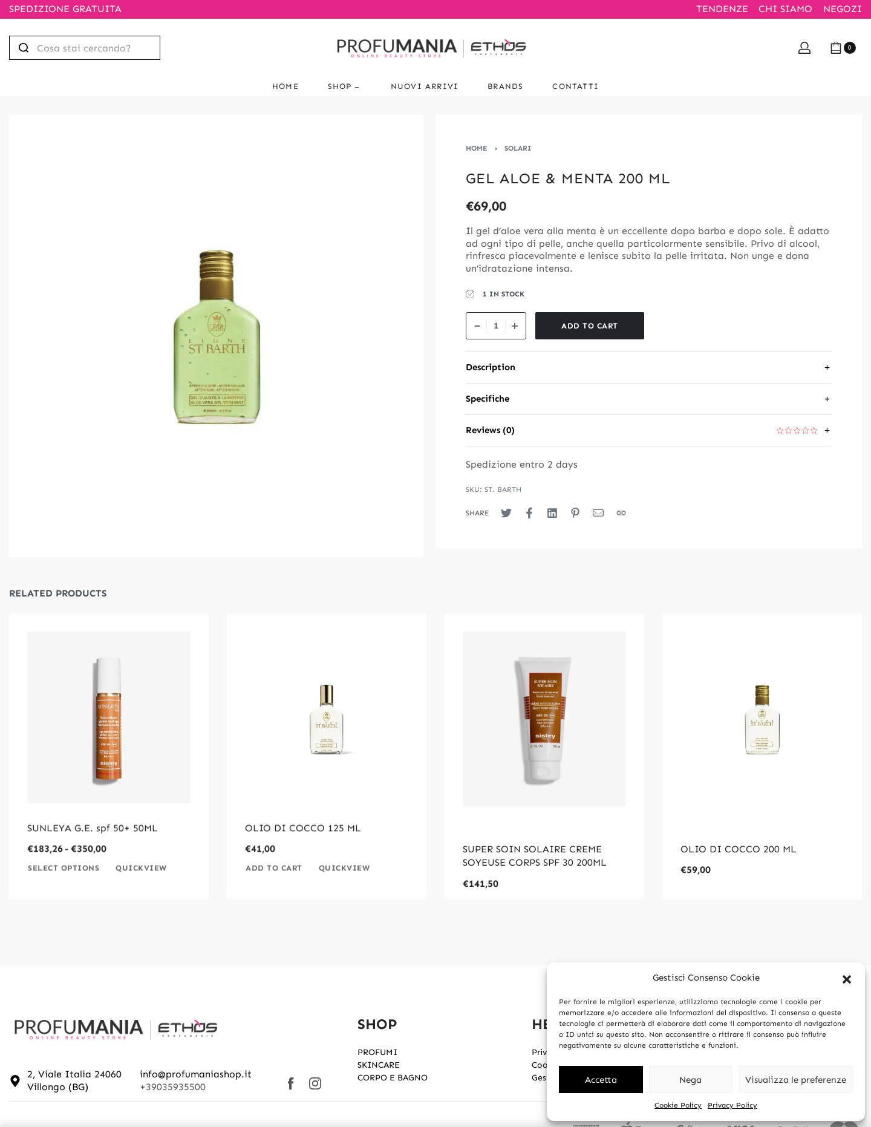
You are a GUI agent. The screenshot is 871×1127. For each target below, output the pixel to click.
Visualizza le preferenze (795, 1079)
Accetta (601, 1079)
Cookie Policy (678, 1105)
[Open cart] (842, 47)
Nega (690, 1079)
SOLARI (518, 148)
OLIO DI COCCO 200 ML (738, 849)
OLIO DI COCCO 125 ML (303, 849)
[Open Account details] (804, 47)
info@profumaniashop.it (196, 1074)
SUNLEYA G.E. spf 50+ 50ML (92, 849)
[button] (847, 978)
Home (477, 148)
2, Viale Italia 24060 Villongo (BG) (74, 1080)
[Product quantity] (496, 325)
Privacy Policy (732, 1105)
